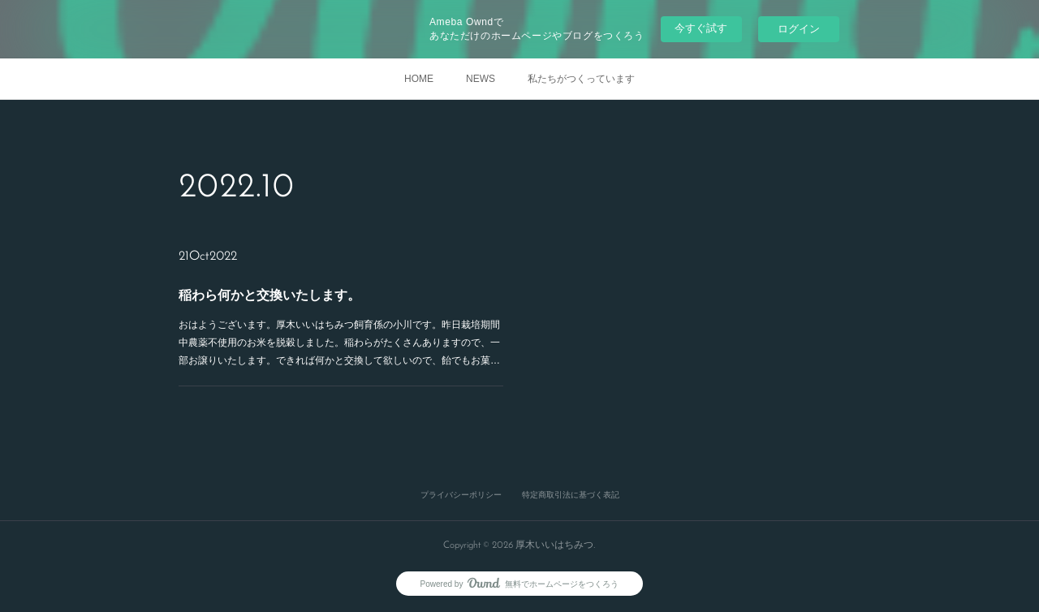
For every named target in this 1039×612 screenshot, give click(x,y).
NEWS (480, 78)
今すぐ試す (701, 28)
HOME (418, 78)
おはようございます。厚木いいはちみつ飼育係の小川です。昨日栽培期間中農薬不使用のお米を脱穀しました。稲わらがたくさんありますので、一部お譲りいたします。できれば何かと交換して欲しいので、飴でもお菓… (339, 342)
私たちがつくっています (581, 78)
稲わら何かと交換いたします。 (269, 295)
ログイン (799, 29)
